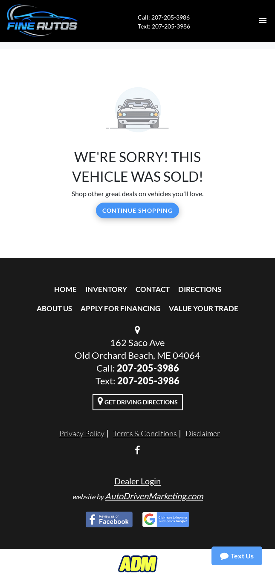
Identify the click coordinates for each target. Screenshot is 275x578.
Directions (199, 289)
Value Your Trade (203, 308)
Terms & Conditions (145, 433)
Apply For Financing (120, 308)
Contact (153, 289)
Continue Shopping (137, 210)
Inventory (106, 289)
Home (65, 289)
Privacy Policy (81, 433)
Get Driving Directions (138, 401)
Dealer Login (137, 481)
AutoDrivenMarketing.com (154, 496)
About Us (54, 308)
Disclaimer (202, 433)
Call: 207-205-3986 (164, 17)
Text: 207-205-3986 (164, 26)
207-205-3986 (148, 368)
